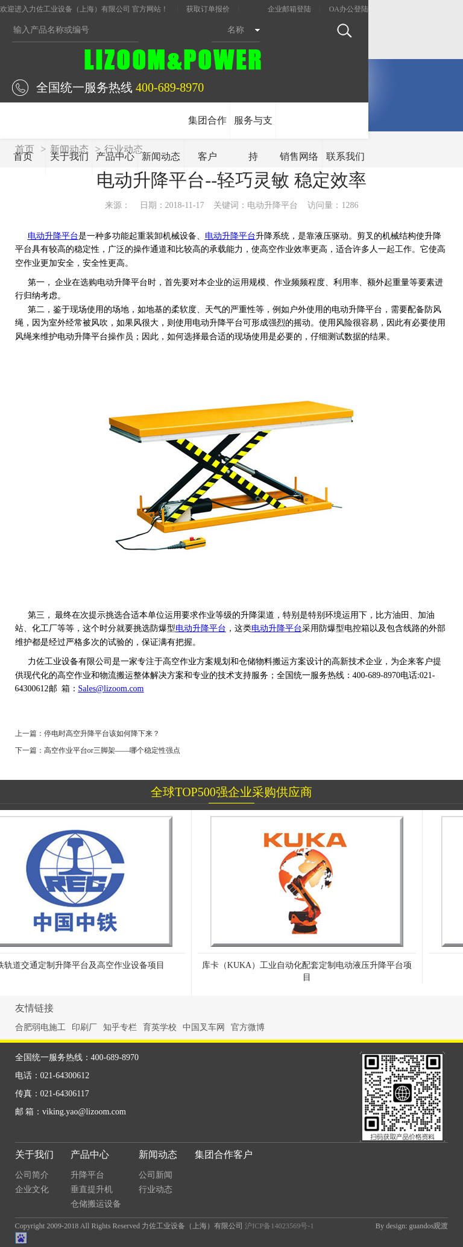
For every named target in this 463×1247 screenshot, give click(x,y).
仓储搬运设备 (96, 1203)
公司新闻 (155, 1174)
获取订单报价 (208, 9)
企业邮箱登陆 (289, 9)
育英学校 (160, 1027)
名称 (235, 29)
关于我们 (69, 156)
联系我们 (345, 156)
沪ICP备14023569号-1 (279, 1226)
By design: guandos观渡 (412, 1226)
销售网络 (299, 156)
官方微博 (248, 1027)
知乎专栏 (120, 1027)
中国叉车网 (204, 1027)
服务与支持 (253, 138)
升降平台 (87, 1174)
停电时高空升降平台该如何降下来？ (102, 733)
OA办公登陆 (348, 9)
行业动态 (155, 1189)
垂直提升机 (92, 1189)
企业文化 (32, 1189)
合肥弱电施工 (40, 1027)
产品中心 (115, 156)
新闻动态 (161, 156)
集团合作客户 (207, 138)
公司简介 (32, 1174)
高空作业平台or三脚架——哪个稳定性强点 (112, 750)
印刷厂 (84, 1027)
